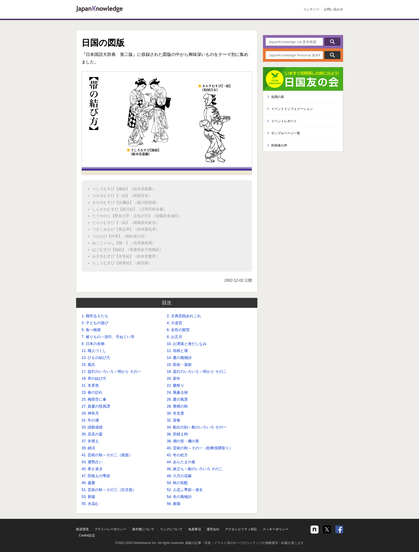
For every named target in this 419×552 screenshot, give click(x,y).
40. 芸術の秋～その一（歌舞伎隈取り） (200, 448)
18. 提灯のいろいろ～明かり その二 (196, 371)
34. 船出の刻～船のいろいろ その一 (196, 427)
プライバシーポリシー (110, 529)
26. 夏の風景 (177, 399)
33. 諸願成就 (92, 427)
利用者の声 (279, 145)
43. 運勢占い (92, 462)
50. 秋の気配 (177, 483)
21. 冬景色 (90, 385)
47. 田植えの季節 (96, 476)
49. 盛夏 (88, 483)
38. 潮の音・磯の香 (183, 441)
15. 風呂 (88, 364)
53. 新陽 (88, 496)
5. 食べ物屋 (91, 330)
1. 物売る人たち (95, 316)
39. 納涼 (88, 448)
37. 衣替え (90, 441)
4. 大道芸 (174, 323)
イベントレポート (284, 121)
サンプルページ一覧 (285, 133)
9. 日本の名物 (93, 344)
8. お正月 (174, 337)
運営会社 (213, 529)
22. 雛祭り (175, 385)
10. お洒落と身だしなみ (187, 344)
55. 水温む (90, 503)
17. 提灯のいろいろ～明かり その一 (111, 371)
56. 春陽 (173, 503)
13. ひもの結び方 (96, 357)
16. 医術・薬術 (179, 364)
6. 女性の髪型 (178, 330)
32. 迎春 (173, 420)
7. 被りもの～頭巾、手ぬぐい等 (108, 337)
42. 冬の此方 (177, 455)
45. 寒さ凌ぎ (92, 469)
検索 (332, 42)
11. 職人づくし (94, 350)
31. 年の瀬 (90, 420)
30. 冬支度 (175, 413)
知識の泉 (277, 97)
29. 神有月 (90, 413)
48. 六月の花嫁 (179, 476)
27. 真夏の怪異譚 (96, 406)
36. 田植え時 (177, 434)
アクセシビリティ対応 (241, 529)
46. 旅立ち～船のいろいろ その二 (195, 469)
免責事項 (194, 529)
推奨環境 (82, 529)
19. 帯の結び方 (94, 378)
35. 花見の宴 (92, 434)
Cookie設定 (87, 535)
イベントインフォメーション (292, 109)
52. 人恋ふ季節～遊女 (185, 490)
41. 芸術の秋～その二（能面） (107, 455)
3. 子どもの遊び (95, 323)
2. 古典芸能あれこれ (184, 316)
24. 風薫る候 (177, 392)
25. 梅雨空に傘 (94, 399)
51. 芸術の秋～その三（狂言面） (109, 490)
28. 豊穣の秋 (177, 406)
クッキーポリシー (275, 529)
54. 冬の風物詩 (179, 496)
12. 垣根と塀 (177, 350)
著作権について (143, 529)
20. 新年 (173, 378)
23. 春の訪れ (92, 392)
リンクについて (171, 529)
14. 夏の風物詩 (179, 357)
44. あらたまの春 (181, 462)
